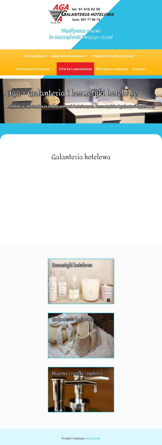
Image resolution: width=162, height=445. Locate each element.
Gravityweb (92, 438)
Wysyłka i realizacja (112, 69)
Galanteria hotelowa (70, 56)
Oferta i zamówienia (75, 69)
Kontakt (139, 69)
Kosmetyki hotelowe (35, 69)
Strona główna (34, 56)
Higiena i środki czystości (116, 56)
